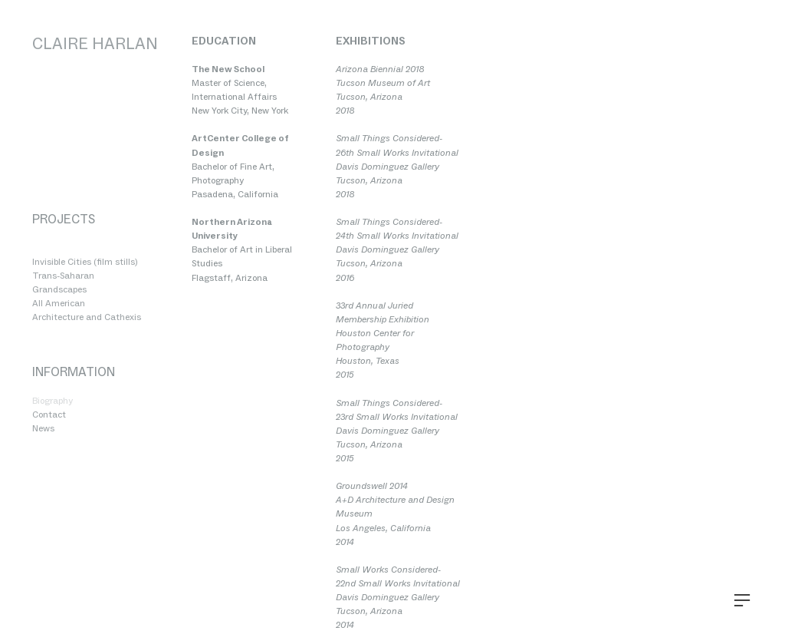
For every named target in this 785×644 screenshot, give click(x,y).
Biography (52, 400)
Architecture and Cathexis (86, 317)
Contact (49, 414)
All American (58, 303)
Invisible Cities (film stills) (84, 261)
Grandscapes (59, 289)
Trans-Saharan (63, 275)
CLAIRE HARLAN (95, 43)
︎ (742, 601)
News (43, 428)
